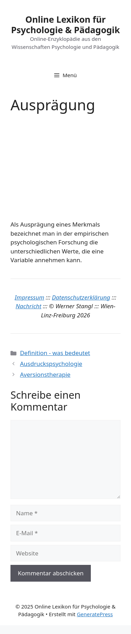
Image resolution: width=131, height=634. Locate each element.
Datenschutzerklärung (81, 297)
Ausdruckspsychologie (51, 364)
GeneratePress (95, 614)
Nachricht (29, 306)
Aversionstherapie (45, 374)
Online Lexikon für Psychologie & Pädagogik (65, 24)
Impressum (29, 297)
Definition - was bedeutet (55, 353)
